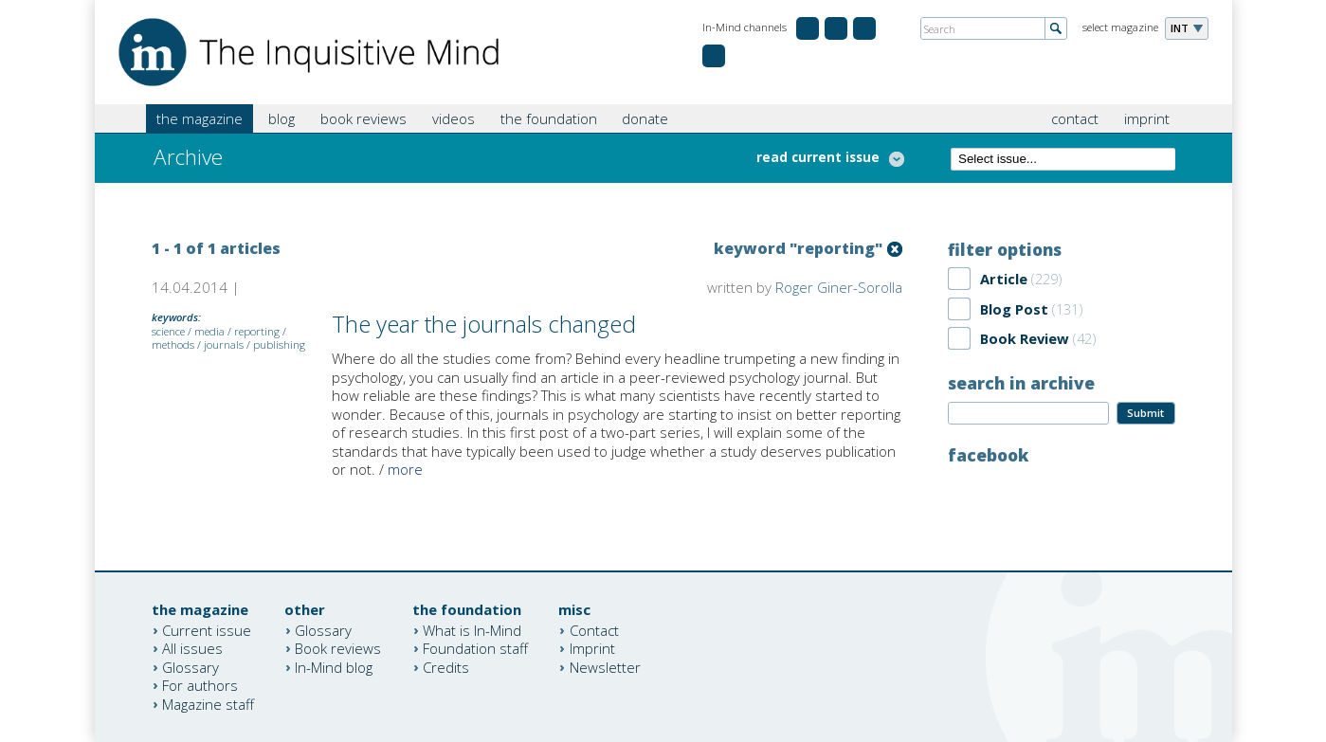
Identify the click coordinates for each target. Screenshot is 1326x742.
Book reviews (338, 648)
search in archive (1021, 382)
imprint (1147, 118)
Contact (594, 629)
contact (1075, 118)
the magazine (199, 118)
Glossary (190, 666)
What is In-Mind (472, 629)
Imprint (592, 648)
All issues (192, 648)
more (405, 469)
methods (173, 344)
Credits (446, 666)
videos (453, 118)
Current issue (206, 629)
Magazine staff (208, 703)
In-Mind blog (333, 666)
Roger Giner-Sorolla (838, 287)
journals (224, 344)
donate (645, 118)
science (168, 331)
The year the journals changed (484, 323)
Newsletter (605, 666)
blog (281, 118)
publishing (279, 344)
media (209, 331)
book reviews (363, 118)
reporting (257, 331)
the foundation (548, 118)
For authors (200, 685)
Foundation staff (475, 648)
